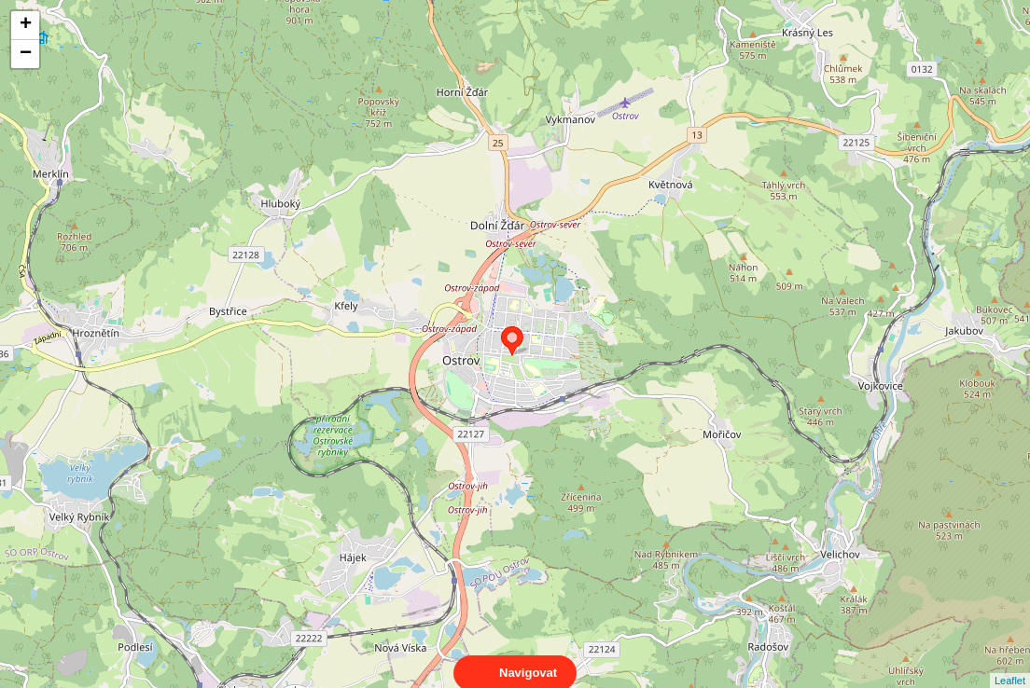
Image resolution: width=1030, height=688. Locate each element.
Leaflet (1010, 663)
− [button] (26, 54)
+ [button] (26, 25)
